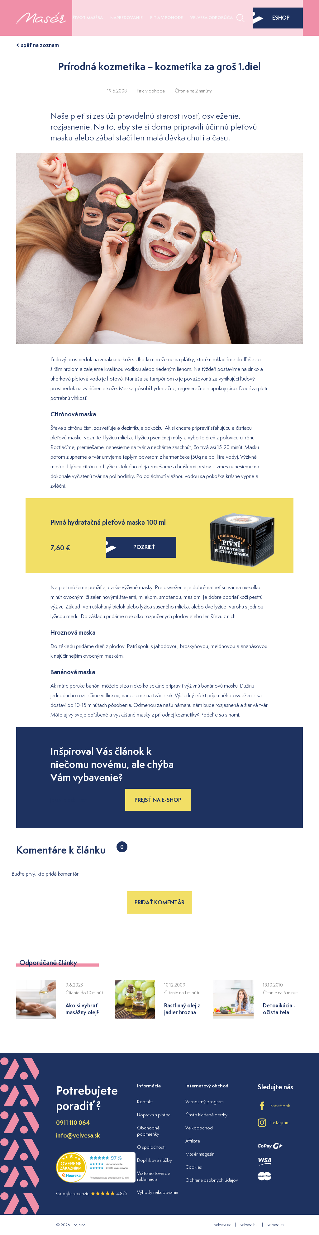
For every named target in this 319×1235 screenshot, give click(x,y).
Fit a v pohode (166, 17)
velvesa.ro (275, 1224)
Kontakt (145, 1102)
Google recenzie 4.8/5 (91, 1193)
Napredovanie (126, 17)
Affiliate (192, 1141)
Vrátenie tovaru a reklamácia (153, 1176)
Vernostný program (204, 1102)
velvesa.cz (222, 1224)
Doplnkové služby (154, 1160)
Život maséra (87, 17)
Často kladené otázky (206, 1115)
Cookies (193, 1167)
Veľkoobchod (199, 1128)
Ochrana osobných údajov (211, 1180)
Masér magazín (200, 1154)
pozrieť (130, 547)
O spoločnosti (151, 1147)
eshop (271, 18)
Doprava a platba (153, 1115)
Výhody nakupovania (157, 1192)
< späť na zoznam (37, 45)
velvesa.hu (249, 1224)
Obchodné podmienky (148, 1131)
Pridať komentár (159, 902)
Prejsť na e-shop (158, 799)
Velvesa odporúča (211, 17)
